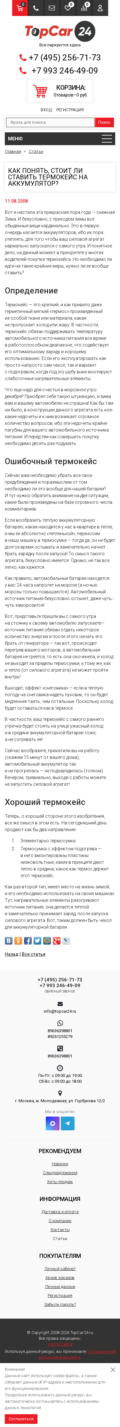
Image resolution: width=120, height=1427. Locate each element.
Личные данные (60, 1286)
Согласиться (21, 1418)
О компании (60, 1220)
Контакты (60, 1229)
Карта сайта (60, 1344)
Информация (60, 1199)
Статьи (60, 1238)
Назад (12, 954)
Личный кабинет (60, 1268)
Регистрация (70, 109)
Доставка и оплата (60, 1211)
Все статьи (33, 954)
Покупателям (60, 1255)
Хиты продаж (60, 1181)
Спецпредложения (60, 1172)
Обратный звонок (60, 991)
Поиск (104, 122)
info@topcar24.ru (60, 1011)
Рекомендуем (60, 1151)
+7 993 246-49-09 (65, 70)
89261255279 (60, 1036)
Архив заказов (60, 1277)
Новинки (60, 1163)
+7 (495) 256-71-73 (65, 57)
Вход (46, 109)
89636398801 (60, 1030)
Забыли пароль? (60, 1304)
